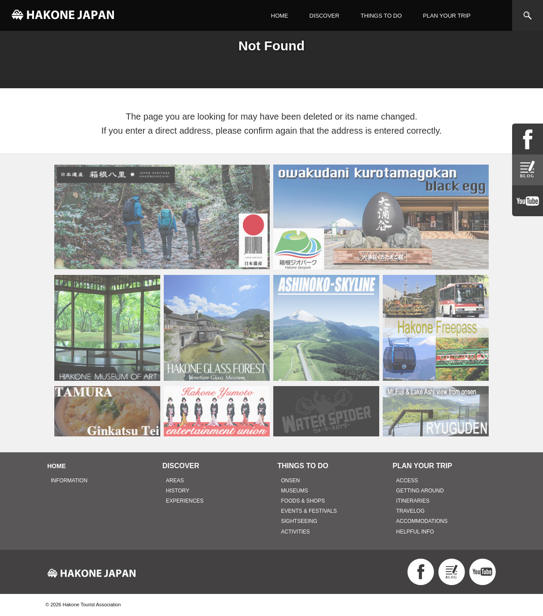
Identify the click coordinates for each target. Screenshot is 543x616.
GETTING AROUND (420, 491)
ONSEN (290, 480)
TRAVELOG (410, 511)
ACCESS (407, 480)
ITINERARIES (412, 501)
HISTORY (177, 491)
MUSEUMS (294, 491)
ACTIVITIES (295, 532)
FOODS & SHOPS (303, 501)
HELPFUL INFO (415, 532)
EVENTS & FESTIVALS (309, 511)
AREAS (175, 480)
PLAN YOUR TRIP (447, 15)
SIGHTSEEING (299, 521)
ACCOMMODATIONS (421, 521)
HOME (279, 15)
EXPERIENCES (185, 501)
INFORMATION (69, 480)
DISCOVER (324, 15)
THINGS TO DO (381, 15)
